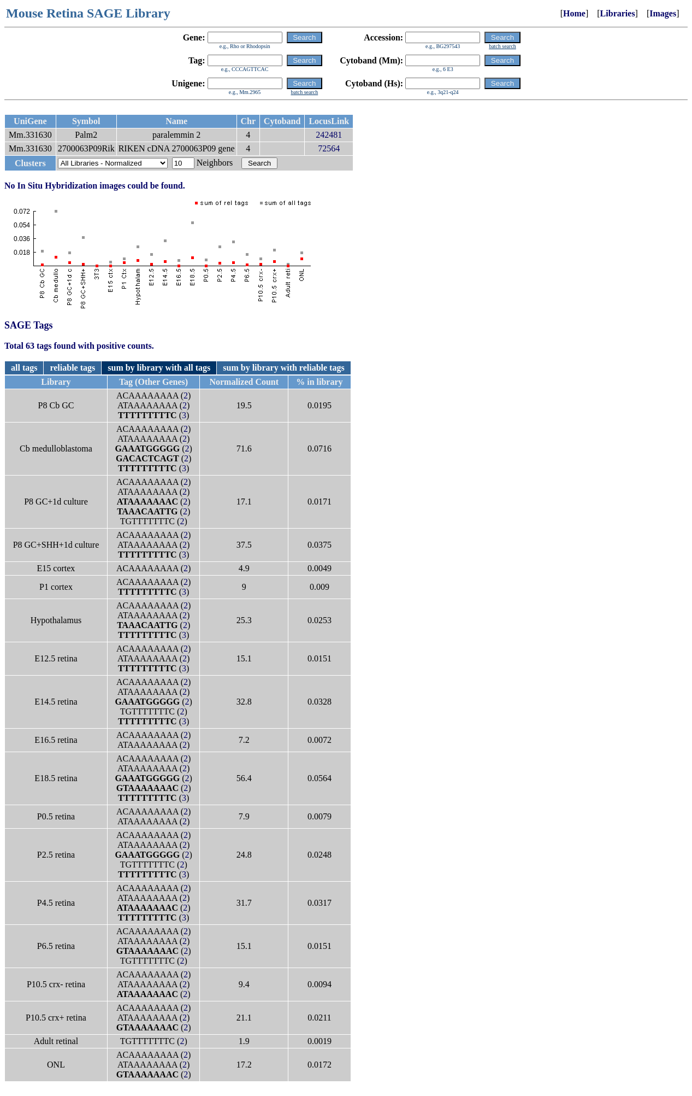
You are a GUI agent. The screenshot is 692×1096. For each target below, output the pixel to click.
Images (662, 13)
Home (574, 13)
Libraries (617, 13)
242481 (329, 134)
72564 (329, 148)
